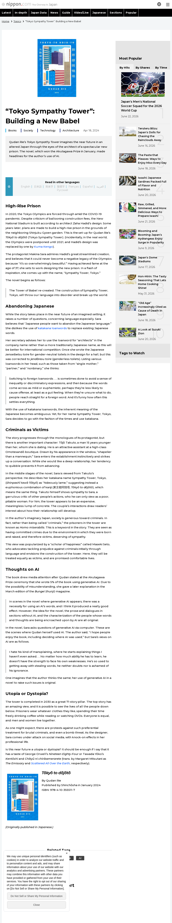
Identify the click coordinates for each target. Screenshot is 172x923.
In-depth (21, 12)
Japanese (99, 12)
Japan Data (39, 12)
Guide (66, 12)
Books (12, 130)
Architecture (71, 130)
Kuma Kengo (43, 246)
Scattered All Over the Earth (50, 763)
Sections (116, 12)
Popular (131, 12)
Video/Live (81, 12)
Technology (48, 130)
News (54, 12)
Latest (6, 12)
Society (28, 130)
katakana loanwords (52, 328)
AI (80, 858)
